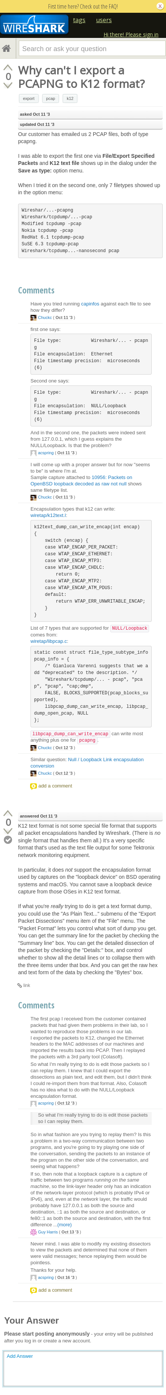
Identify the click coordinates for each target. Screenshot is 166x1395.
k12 (70, 98)
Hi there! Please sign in (131, 34)
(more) (64, 1224)
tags (79, 20)
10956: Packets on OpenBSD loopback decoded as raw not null (81, 481)
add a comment (55, 786)
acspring (46, 452)
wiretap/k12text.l (48, 515)
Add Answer (20, 1356)
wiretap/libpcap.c (48, 641)
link (26, 985)
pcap (50, 98)
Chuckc (45, 317)
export (29, 98)
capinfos (90, 304)
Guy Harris (48, 1232)
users (104, 20)
